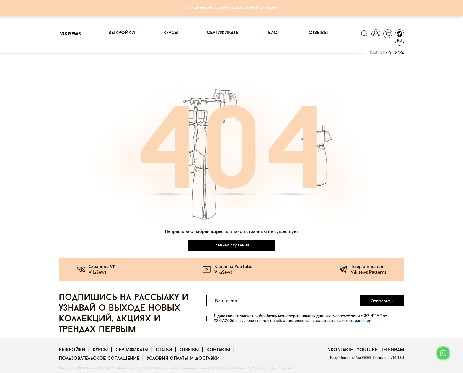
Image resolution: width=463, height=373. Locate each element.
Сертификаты (223, 32)
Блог (274, 32)
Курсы (171, 32)
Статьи (164, 350)
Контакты (218, 350)
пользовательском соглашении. (343, 320)
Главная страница (231, 245)
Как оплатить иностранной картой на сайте (231, 8)
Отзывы (318, 32)
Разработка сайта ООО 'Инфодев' (360, 357)
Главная (377, 53)
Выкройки (121, 32)
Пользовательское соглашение (99, 358)
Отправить (382, 301)
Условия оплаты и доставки (183, 358)
